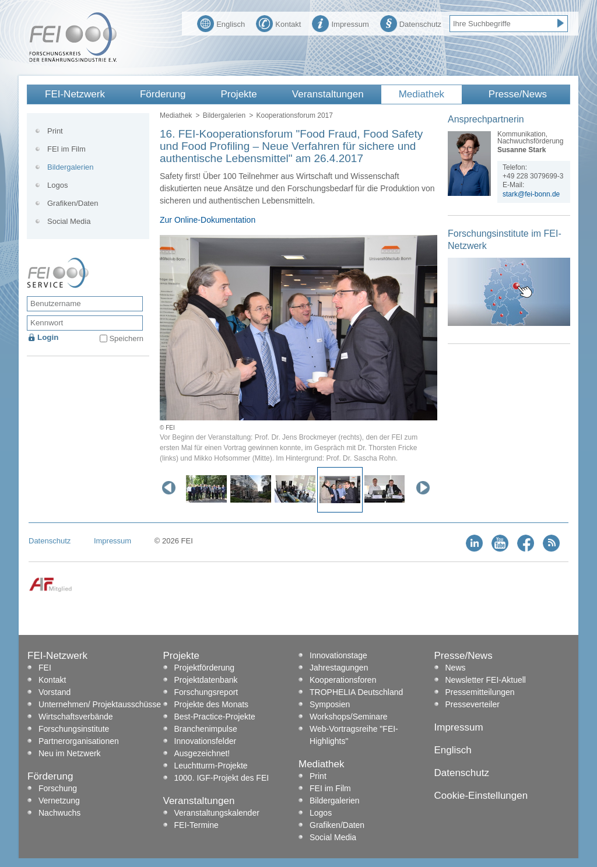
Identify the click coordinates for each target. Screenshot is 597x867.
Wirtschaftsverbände (75, 716)
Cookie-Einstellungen (481, 795)
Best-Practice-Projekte (214, 716)
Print (55, 131)
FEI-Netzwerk (75, 94)
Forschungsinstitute (73, 728)
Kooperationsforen (343, 680)
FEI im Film (66, 149)
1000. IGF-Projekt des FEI (221, 777)
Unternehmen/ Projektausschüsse (99, 704)
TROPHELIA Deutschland (356, 692)
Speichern (126, 338)
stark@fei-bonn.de (531, 194)
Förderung (162, 94)
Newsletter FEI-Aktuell (485, 680)
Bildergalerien (224, 115)
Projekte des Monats (211, 704)
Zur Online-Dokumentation (207, 219)
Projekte (238, 94)
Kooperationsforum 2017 (294, 115)
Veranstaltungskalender (216, 812)
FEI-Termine (196, 825)
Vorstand (54, 692)
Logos (57, 185)
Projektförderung (204, 667)
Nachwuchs (59, 812)
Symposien (330, 704)
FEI (44, 667)
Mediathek (421, 94)
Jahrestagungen (339, 667)
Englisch (221, 22)
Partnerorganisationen (78, 741)
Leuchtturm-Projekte (211, 765)
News (455, 667)
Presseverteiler (472, 704)
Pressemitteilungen (480, 692)
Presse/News (518, 94)
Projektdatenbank (206, 680)
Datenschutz (410, 22)
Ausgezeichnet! (202, 753)
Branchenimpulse (205, 728)
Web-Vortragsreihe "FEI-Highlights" (354, 735)
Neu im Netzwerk (69, 753)
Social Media (68, 221)
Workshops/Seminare (349, 716)
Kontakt (278, 22)
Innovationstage (338, 655)
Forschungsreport (206, 692)
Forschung (57, 788)
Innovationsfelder (205, 741)
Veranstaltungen (328, 94)
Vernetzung (59, 800)
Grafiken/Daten (72, 203)
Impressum (340, 22)
